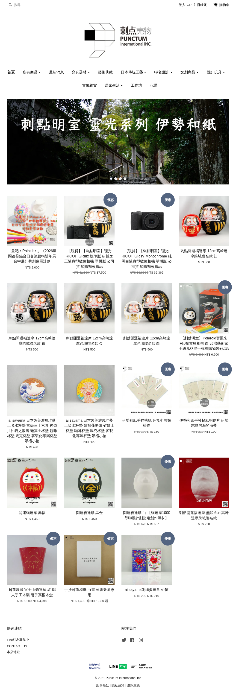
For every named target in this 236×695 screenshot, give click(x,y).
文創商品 (189, 72)
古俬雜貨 (89, 85)
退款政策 (133, 685)
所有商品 (32, 72)
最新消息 (56, 72)
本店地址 (13, 652)
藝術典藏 (105, 72)
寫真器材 (81, 72)
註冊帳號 (200, 5)
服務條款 (102, 685)
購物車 (224, 5)
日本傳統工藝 (133, 72)
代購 (153, 85)
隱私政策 (118, 685)
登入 (182, 5)
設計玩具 (216, 72)
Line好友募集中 (18, 640)
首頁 (11, 72)
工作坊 (136, 85)
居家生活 (114, 85)
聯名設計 (163, 72)
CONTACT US (17, 646)
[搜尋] (21, 5)
